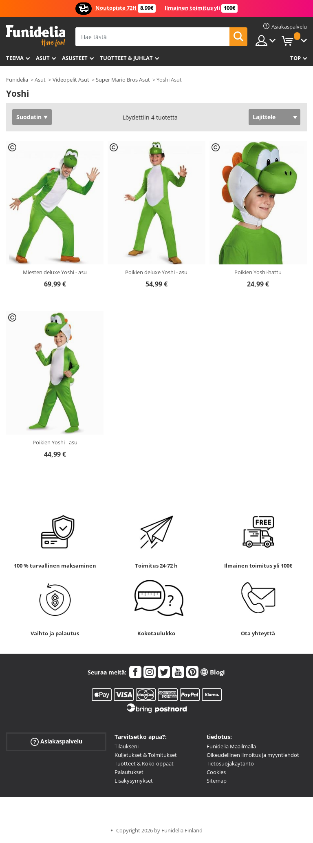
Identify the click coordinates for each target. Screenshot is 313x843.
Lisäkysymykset (134, 780)
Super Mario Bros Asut (123, 79)
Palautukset (129, 772)
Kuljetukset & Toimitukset (146, 755)
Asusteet (75, 58)
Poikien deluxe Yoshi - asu (156, 272)
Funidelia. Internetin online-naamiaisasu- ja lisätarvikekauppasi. (35, 36)
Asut (43, 58)
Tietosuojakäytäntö (230, 763)
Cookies (216, 772)
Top (295, 58)
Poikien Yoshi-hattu (258, 272)
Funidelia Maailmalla (231, 746)
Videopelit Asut (71, 79)
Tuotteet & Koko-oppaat (144, 763)
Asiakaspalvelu (56, 741)
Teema (15, 58)
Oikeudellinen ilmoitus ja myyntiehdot (253, 755)
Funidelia (17, 79)
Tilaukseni (127, 746)
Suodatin (29, 117)
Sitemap (217, 780)
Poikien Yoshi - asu (55, 442)
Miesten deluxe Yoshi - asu (55, 272)
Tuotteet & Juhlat (126, 58)
